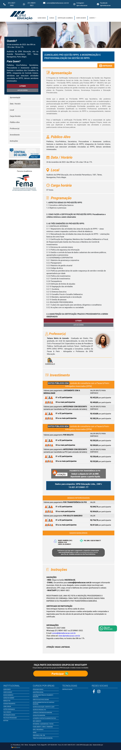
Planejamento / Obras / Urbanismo (43, 726)
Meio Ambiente (37, 721)
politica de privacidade (10, 718)
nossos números (8, 695)
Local (12, 110)
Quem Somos (42, 18)
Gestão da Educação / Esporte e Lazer (43, 707)
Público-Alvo (15, 122)
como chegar (7, 706)
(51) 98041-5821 (29, 4)
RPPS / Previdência (38, 729)
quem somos (7, 689)
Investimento (15, 135)
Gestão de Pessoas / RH (39, 709)
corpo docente (7, 692)
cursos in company (8, 698)
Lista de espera (22, 90)
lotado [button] (22, 86)
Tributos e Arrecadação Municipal (43, 738)
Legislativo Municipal (39, 715)
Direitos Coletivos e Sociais (41, 699)
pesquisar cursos (38, 689)
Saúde (34, 732)
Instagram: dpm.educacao (80, 4)
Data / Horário (15, 103)
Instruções (14, 141)
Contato (92, 18)
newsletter (6, 700)
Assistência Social (38, 692)
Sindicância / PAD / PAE (39, 735)
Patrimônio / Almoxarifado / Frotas (43, 724)
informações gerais (9, 715)
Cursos (51, 18)
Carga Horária (15, 116)
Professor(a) (14, 128)
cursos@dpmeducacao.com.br (56, 3)
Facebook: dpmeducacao (104, 4)
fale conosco (7, 712)
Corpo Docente (81, 18)
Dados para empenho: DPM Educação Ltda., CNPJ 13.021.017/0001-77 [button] (78, 486)
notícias (5, 720)
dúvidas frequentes (9, 703)
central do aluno (67, 689)
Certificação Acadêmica (65, 18)
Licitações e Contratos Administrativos (44, 718)
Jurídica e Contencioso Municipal (42, 712)
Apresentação (15, 97)
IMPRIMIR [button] (105, 65)
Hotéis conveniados (9, 709)
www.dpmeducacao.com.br (69, 636)
